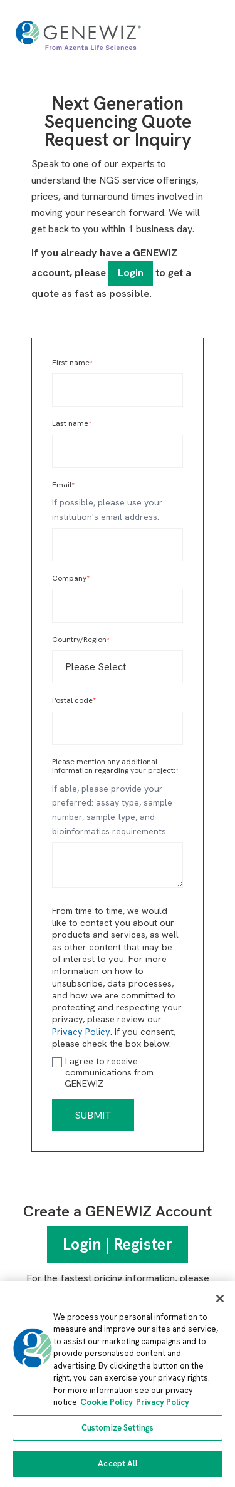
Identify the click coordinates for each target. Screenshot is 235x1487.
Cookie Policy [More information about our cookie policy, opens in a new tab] (106, 1402)
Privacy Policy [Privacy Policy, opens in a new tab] (162, 1402)
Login (131, 272)
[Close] (220, 1298)
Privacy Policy (81, 1031)
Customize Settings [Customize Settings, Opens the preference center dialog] (117, 1427)
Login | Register (117, 1244)
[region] (117, 1384)
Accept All (117, 1463)
